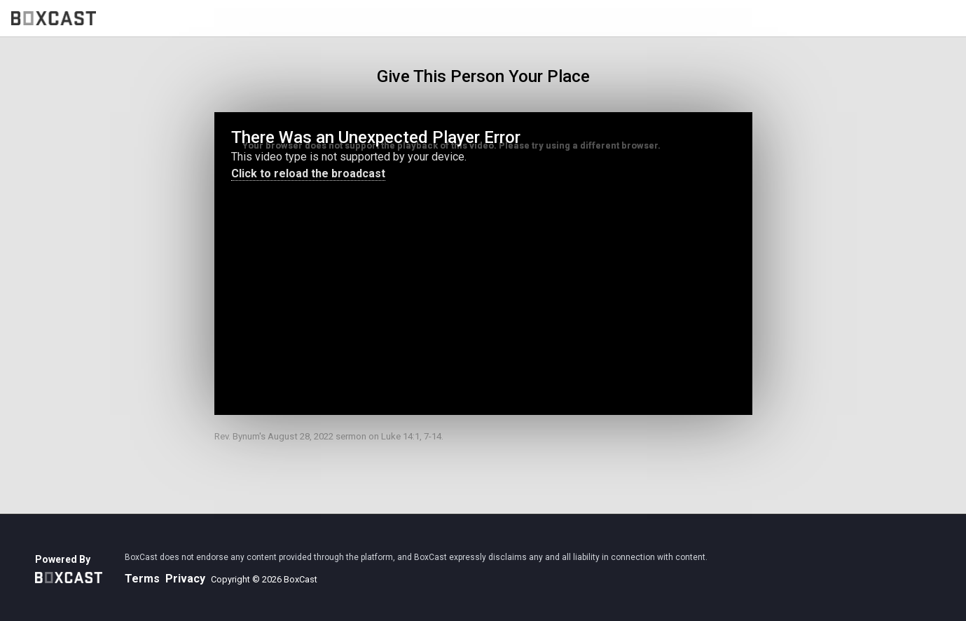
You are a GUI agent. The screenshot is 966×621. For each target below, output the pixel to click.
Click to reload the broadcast (308, 173)
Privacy (185, 578)
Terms (142, 578)
